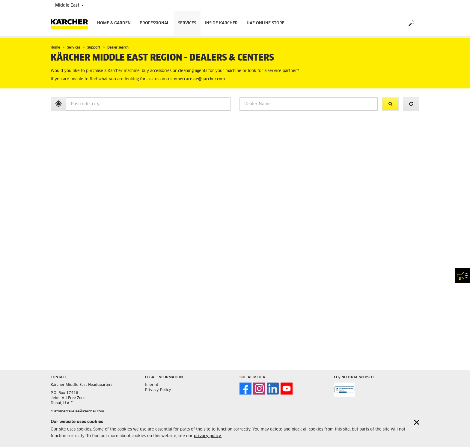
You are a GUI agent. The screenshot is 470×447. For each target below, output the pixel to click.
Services (187, 23)
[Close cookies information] (416, 422)
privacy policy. (208, 436)
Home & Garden (114, 23)
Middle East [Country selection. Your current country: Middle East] (69, 5)
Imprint (151, 385)
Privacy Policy (158, 390)
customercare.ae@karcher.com (195, 79)
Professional (154, 23)
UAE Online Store (265, 23)
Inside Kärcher (221, 23)
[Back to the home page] (72, 23)
